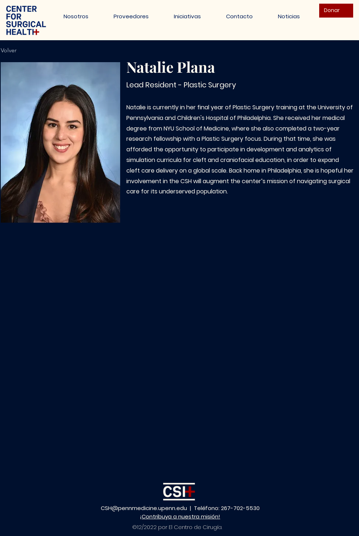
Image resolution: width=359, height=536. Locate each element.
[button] (187, 16)
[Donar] (336, 10)
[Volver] (12, 50)
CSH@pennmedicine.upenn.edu (144, 508)
